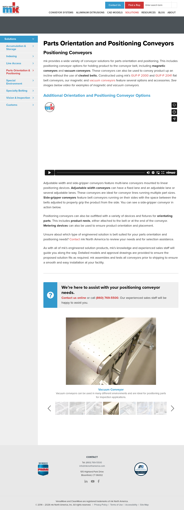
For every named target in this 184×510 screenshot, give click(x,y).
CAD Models (115, 12)
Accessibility (131, 504)
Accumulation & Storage (16, 47)
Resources (148, 12)
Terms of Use (116, 504)
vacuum (95, 80)
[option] (110, 358)
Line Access (13, 63)
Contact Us (115, 5)
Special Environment (14, 82)
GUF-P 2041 (163, 75)
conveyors (107, 80)
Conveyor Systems (61, 12)
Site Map (144, 504)
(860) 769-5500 (94, 462)
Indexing (11, 56)
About (172, 12)
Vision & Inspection (18, 98)
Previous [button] (52, 408)
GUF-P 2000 (140, 75)
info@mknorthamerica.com (92, 466)
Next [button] (175, 408)
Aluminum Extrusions (90, 12)
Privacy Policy (100, 504)
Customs (11, 105)
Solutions (132, 12)
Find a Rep (134, 5)
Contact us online (73, 298)
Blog (161, 12)
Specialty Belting (16, 90)
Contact (74, 239)
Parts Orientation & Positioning (18, 72)
